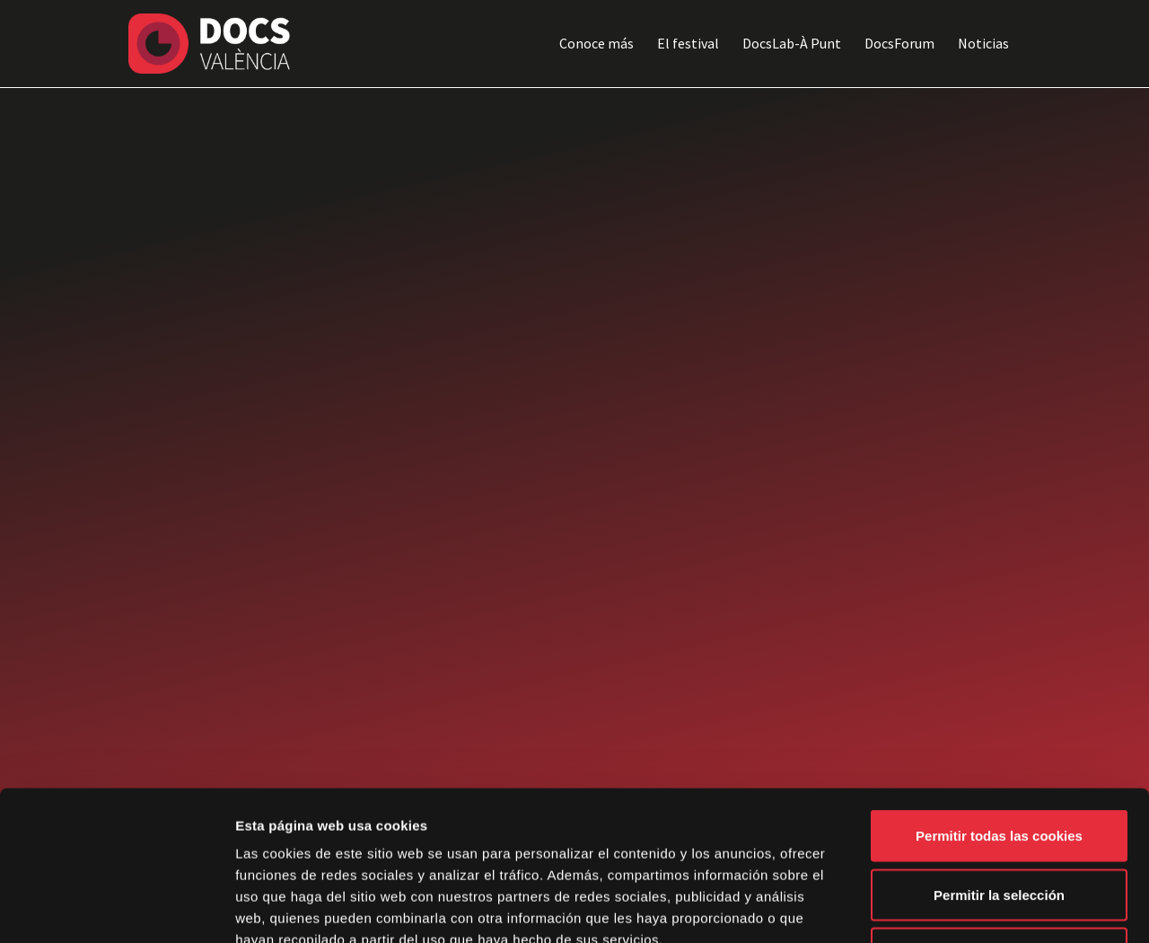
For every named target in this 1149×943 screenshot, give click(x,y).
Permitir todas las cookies (999, 707)
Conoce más (596, 43)
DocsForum (899, 43)
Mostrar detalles (964, 907)
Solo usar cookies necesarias (999, 825)
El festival (688, 43)
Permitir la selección (999, 766)
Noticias (983, 43)
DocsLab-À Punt (791, 43)
